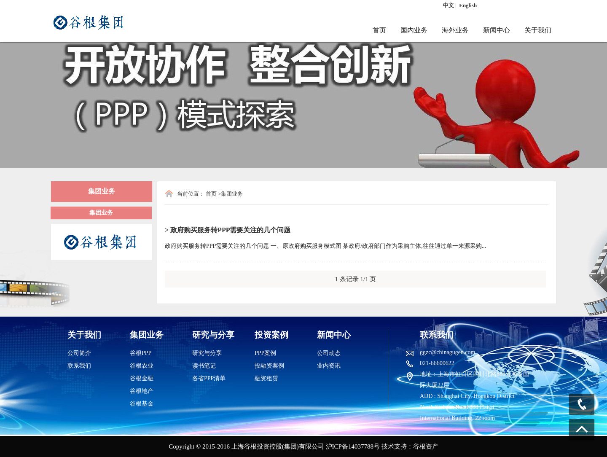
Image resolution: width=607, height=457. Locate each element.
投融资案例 (269, 366)
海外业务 (455, 30)
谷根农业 (141, 366)
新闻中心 (496, 30)
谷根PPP (140, 353)
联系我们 (79, 366)
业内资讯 (329, 366)
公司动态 (329, 353)
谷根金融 (141, 378)
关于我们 (537, 30)
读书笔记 (204, 366)
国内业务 (413, 30)
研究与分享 (207, 353)
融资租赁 (266, 378)
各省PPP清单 (209, 378)
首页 (379, 30)
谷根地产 (141, 391)
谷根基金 (141, 404)
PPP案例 (265, 353)
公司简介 (79, 353)
